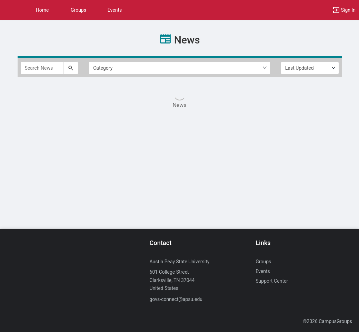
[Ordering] (310, 68)
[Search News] (42, 68)
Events (115, 10)
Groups (78, 10)
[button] (8, 10)
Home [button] (42, 10)
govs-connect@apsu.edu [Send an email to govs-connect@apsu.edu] (176, 299)
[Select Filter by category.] (179, 68)
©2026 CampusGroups (327, 321)
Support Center (272, 281)
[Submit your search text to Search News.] (70, 68)
